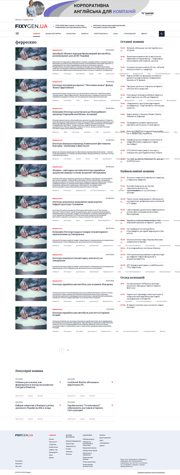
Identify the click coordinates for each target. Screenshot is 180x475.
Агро (51, 455)
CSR (99, 74)
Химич (86, 100)
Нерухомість (71, 446)
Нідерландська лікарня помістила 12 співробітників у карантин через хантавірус (144, 142)
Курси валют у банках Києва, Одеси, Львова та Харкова (144, 115)
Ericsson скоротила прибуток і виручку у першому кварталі (145, 179)
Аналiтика (71, 33)
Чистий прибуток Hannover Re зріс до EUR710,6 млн (145, 160)
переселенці (164, 245)
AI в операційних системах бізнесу (143, 249)
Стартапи (52, 444)
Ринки (51, 439)
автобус (79, 331)
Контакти (18, 461)
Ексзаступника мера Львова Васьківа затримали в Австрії (145, 241)
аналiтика (87, 435)
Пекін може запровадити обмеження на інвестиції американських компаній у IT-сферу (145, 201)
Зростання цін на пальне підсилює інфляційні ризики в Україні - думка (144, 221)
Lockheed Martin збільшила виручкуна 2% (90, 383)
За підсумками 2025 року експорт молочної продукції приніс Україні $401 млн (144, 286)
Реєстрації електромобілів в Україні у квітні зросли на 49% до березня (145, 96)
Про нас (18, 466)
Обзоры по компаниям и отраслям (88, 443)
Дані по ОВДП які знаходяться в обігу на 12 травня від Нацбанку (145, 132)
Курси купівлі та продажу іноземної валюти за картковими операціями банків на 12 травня (144, 78)
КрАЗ (91, 74)
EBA (65, 132)
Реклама (18, 463)
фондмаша (171, 100)
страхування (130, 33)
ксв (140, 100)
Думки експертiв (53, 33)
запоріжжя (150, 272)
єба (175, 132)
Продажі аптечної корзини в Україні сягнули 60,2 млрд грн (144, 87)
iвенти (144, 33)
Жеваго (55, 74)
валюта (84, 33)
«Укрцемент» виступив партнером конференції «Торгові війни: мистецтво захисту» (145, 105)
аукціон (87, 132)
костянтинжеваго (154, 100)
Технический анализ (88, 458)
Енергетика (53, 447)
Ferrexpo (67, 74)
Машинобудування (73, 441)
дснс (177, 74)
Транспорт (70, 444)
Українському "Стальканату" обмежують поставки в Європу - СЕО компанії (90, 408)
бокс (88, 159)
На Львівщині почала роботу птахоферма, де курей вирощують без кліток (145, 231)
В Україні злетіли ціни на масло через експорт (145, 306)
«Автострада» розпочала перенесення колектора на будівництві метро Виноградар (146, 212)
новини (36, 33)
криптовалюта (101, 33)
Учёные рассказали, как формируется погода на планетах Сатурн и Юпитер (38, 385)
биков (162, 331)
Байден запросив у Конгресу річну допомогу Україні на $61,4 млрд (38, 406)
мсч (112, 190)
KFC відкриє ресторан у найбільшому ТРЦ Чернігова (145, 266)
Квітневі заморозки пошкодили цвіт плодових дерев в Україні (108, 26)
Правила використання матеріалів (151, 472)
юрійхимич (124, 74)
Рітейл (68, 449)
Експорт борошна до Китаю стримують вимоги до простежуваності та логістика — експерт (142, 189)
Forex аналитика (89, 462)
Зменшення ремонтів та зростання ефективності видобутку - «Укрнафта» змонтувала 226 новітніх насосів (145, 58)
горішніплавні (149, 331)
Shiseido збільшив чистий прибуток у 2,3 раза (145, 49)
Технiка (40, 396)
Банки (51, 458)
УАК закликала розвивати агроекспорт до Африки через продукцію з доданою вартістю (146, 256)
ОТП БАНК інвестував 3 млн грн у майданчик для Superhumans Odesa (70, 26)
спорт (78, 159)
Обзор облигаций (90, 450)
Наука (30, 396)
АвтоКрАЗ (80, 74)
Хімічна (69, 454)
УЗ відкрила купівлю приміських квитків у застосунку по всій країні (143, 124)
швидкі (121, 190)
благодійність (100, 100)
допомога (110, 74)
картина (106, 132)
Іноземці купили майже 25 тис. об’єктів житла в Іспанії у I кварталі (145, 68)
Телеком (69, 451)
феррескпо (130, 100)
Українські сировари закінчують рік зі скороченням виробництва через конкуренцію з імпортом (145, 296)
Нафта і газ (53, 450)
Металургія (53, 452)
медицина (80, 301)
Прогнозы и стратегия (87, 454)
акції (115, 33)
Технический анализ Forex (88, 465)
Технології (19, 396)
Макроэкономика (89, 448)
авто (78, 220)
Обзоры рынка (88, 439)
